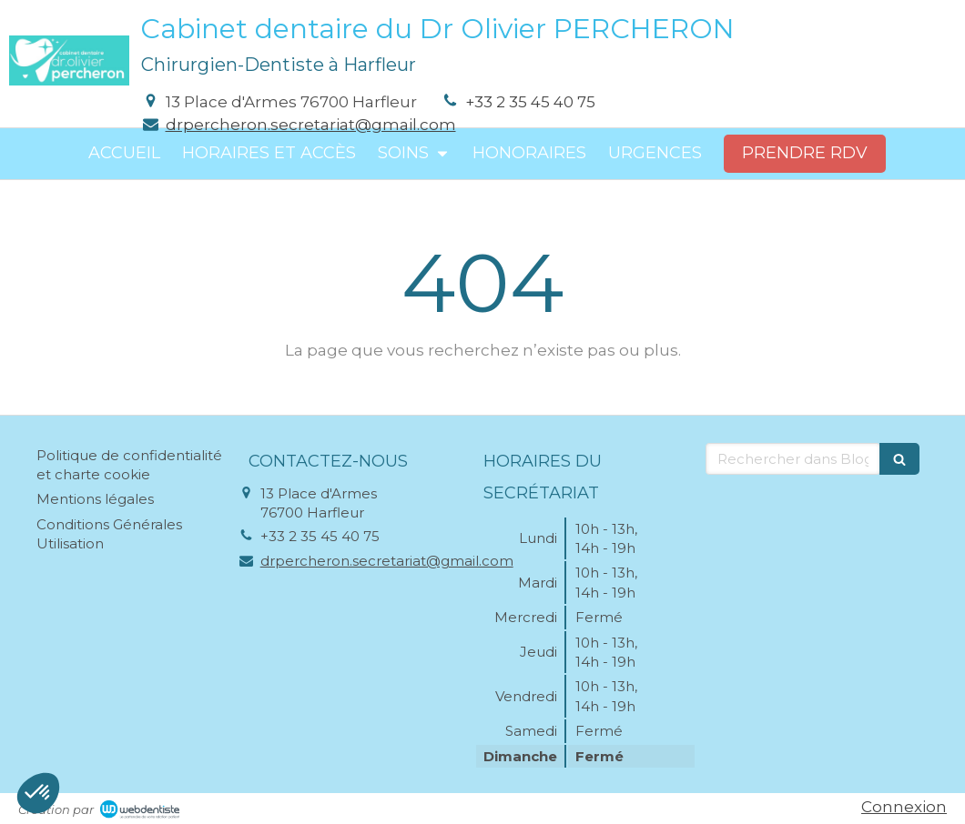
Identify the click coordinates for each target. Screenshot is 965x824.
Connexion (904, 807)
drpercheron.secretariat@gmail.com (311, 125)
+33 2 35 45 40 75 (530, 102)
